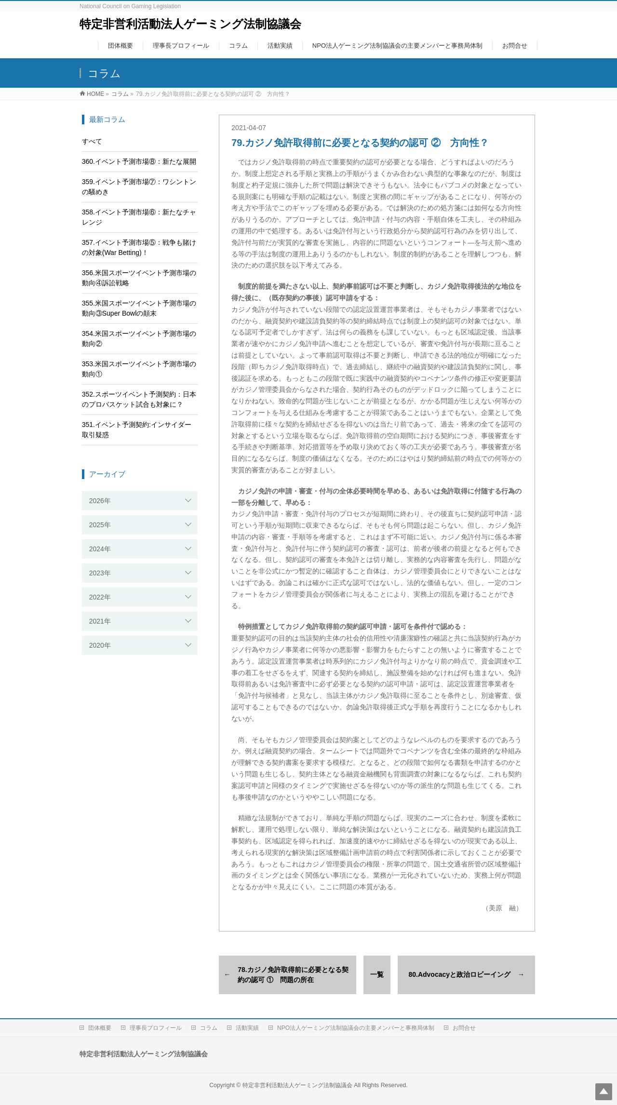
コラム (208, 1028)
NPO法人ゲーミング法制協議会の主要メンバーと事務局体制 (355, 1028)
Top (603, 1091)
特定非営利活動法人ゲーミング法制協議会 (190, 23)
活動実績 (247, 1028)
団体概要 (99, 1028)
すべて (92, 141)
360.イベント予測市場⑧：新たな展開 (139, 161)
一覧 (377, 974)
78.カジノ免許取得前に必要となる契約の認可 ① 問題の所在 (293, 975)
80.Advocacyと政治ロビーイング (459, 974)
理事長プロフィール (156, 1028)
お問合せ (464, 1028)
